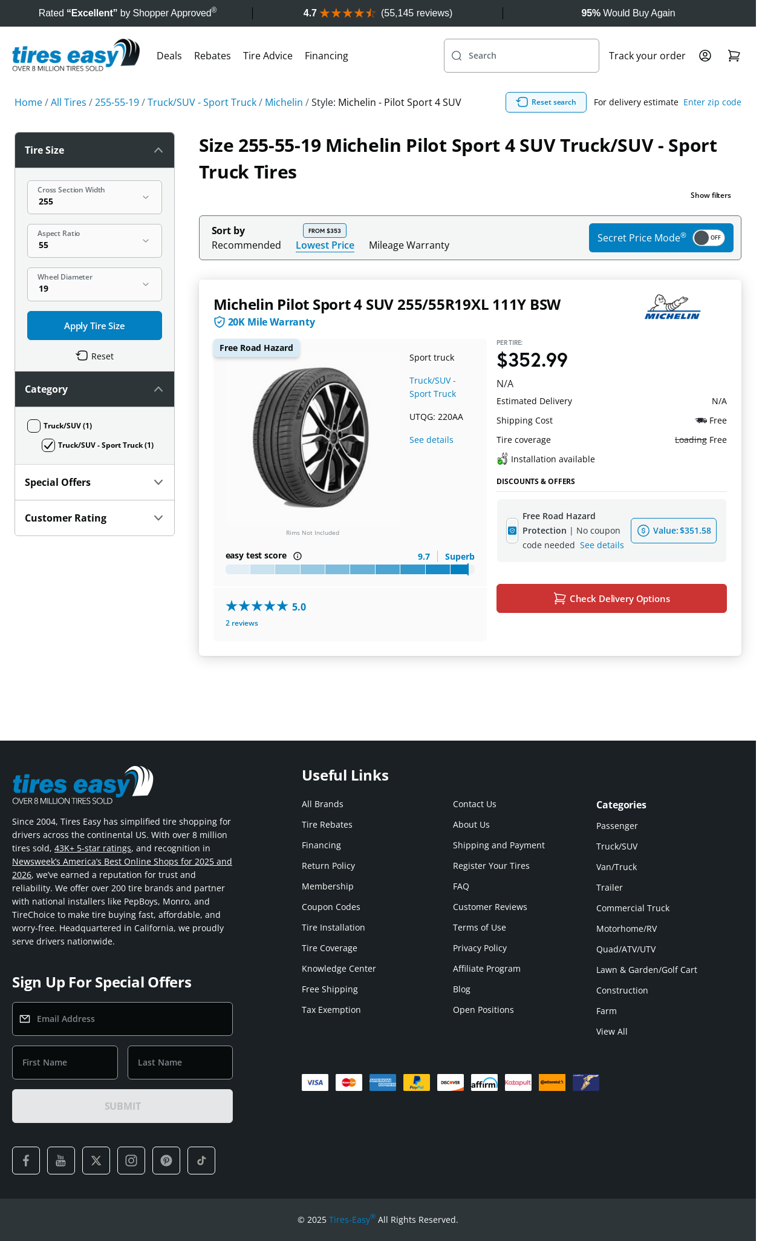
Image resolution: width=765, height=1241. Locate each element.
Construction (622, 990)
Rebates (212, 55)
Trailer (609, 887)
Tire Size (94, 150)
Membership (328, 886)
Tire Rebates (327, 824)
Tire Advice (268, 55)
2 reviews (242, 623)
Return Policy (328, 865)
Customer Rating (94, 518)
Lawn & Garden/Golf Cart (646, 969)
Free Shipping (330, 989)
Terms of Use (479, 927)
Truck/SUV (616, 846)
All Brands (322, 804)
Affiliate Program (487, 968)
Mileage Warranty (409, 245)
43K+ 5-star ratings (92, 848)
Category (94, 389)
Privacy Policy (480, 948)
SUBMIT (123, 1106)
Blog (461, 989)
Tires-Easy (352, 1219)
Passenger (617, 825)
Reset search (546, 102)
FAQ (461, 886)
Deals (169, 55)
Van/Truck (616, 867)
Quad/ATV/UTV (626, 949)
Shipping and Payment (499, 845)
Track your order (647, 55)
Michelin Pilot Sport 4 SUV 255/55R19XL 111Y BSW (387, 304)
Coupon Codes (331, 906)
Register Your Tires (491, 865)
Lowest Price (325, 245)
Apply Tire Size (94, 325)
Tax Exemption (331, 1009)
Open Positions (483, 1009)
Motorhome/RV (626, 928)
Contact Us (474, 804)
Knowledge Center (339, 968)
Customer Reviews (490, 906)
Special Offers (94, 482)
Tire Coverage (329, 948)
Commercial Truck (632, 908)
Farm (606, 1011)
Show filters (711, 195)
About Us (471, 824)
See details (431, 439)
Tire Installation (333, 927)
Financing (326, 55)
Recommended (246, 245)
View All (612, 1031)
